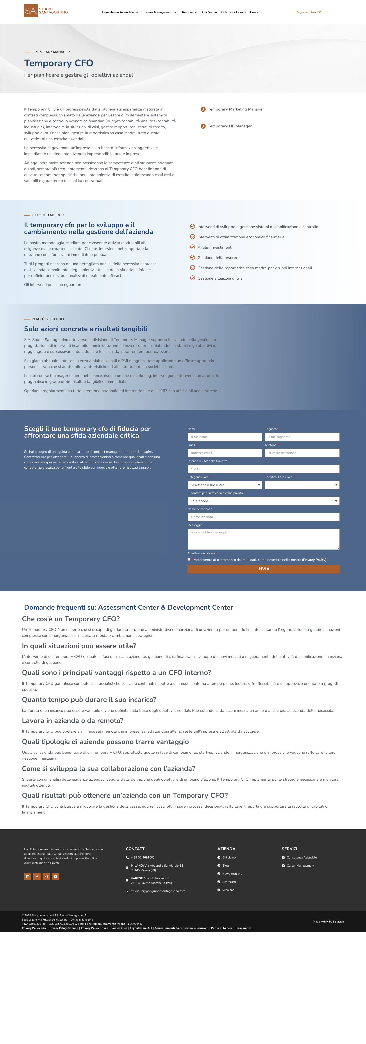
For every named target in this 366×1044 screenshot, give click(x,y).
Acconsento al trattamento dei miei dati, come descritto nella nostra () (258, 559)
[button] (120, 12)
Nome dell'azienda (199, 509)
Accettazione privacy (201, 553)
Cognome (272, 429)
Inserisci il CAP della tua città (207, 461)
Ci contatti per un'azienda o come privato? (216, 493)
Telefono (271, 445)
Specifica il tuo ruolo (279, 477)
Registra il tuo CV (308, 12)
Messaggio (194, 525)
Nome (191, 429)
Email (191, 445)
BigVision (338, 921)
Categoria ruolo (198, 477)
